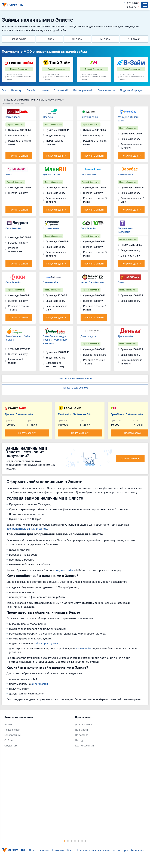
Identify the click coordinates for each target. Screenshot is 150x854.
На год (79, 740)
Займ (8, 174)
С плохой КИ (61, 90)
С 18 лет (9, 740)
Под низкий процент (131, 90)
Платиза (48, 117)
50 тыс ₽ (105, 39)
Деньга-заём (125, 336)
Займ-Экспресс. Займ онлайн (17, 338)
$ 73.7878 (132, 3)
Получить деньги (19, 155)
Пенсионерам (12, 729)
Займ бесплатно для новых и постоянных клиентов (55, 340)
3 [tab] (71, 841)
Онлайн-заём (88, 174)
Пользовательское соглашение (95, 850)
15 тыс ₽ (49, 39)
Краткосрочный (84, 745)
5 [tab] (78, 841)
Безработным (12, 735)
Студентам (10, 745)
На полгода (81, 735)
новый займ (83, 648)
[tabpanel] (38, 732)
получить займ (64, 570)
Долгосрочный (84, 724)
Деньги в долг (89, 336)
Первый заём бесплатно (125, 230)
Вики (70, 850)
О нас (32, 850)
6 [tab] (82, 841)
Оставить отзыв (130, 458)
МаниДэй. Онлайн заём (128, 118)
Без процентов (106, 90)
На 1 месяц (81, 729)
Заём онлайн (50, 282)
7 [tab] (85, 841)
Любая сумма (18, 39)
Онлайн (31, 90)
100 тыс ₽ (134, 39)
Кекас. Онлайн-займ (92, 282)
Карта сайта (137, 850)
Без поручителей (83, 90)
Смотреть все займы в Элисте (75, 378)
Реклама (44, 850)
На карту (16, 90)
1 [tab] (64, 841)
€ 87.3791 (132, 6)
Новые (44, 90)
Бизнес (8, 724)
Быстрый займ (89, 117)
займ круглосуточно (47, 643)
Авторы (123, 850)
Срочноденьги (51, 228)
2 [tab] (68, 841)
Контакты (58, 850)
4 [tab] (75, 841)
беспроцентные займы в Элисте (27, 528)
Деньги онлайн (51, 174)
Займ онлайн (12, 117)
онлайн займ (39, 683)
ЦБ (123, 3)
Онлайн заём (88, 228)
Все (4, 90)
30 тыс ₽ (77, 39)
